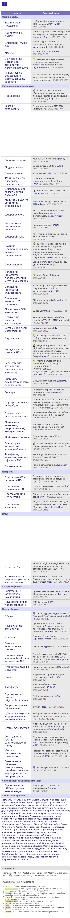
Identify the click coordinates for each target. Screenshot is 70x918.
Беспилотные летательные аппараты (13, 226)
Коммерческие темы (23, 856)
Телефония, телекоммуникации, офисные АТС (17, 457)
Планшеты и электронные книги (16, 415)
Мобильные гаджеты (17, 437)
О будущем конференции (53, 799)
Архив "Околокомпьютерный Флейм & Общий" (26, 836)
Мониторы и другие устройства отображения (17, 202)
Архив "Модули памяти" (55, 805)
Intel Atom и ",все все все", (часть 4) (31, 891)
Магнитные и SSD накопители (15, 311)
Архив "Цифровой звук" (13, 813)
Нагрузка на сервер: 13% (45, 876)
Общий (9, 616)
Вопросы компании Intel (28, 843)
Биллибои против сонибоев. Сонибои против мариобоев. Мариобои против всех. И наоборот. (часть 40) (35, 894)
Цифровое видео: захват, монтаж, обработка (15, 191)
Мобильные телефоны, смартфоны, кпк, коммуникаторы (15, 427)
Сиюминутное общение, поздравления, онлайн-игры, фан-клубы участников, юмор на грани (16, 769)
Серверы (10, 392)
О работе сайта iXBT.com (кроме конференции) (14, 788)
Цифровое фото (14, 214)
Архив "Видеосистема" (12, 808)
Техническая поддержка (12, 24)
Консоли (9, 893)
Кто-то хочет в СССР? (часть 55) (25, 903)
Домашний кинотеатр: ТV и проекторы (14, 301)
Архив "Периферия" (37, 813)
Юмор (8, 887)
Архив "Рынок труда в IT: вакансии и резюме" (43, 848)
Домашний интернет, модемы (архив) (34, 818)
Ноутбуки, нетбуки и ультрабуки (17, 404)
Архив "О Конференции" (13, 802)
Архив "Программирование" (48, 829)
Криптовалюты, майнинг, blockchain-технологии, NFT (17, 658)
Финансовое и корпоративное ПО (18, 851)
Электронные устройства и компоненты (13, 594)
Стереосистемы (14, 264)
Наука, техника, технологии (14, 627)
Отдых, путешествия (17, 727)
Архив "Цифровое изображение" (52, 810)
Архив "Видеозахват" (35, 808)
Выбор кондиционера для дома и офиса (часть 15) (39, 889)
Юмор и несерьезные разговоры (13, 753)
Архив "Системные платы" (29, 805)
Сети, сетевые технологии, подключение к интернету (14, 368)
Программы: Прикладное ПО (14, 488)
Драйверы (6, 832)
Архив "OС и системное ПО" (29, 827)
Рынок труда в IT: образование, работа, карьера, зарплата (15, 77)
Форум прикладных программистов (31, 832)
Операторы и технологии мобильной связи (15, 446)
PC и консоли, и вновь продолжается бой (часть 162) (31, 905)
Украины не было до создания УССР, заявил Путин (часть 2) (36, 912)
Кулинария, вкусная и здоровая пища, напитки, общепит (17, 716)
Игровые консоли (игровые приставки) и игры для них (17, 579)
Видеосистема (13, 173)
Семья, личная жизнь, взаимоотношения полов (16, 741)
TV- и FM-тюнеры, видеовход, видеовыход (15, 181)
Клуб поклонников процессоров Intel (16, 603)
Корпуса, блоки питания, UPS (14, 351)
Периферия (12, 338)
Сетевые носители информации (16, 329)
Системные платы (15, 160)
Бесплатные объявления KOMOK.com (20, 799)
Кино (8, 677)
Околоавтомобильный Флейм (36, 840)
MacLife (9, 52)
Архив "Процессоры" (37, 802)
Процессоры (12, 95)
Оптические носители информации (13, 320)
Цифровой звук (14, 236)
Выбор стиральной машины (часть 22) (34, 901)
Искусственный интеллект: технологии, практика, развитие (17, 63)
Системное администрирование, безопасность (17, 382)
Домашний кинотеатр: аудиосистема (13, 289)
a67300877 (27, 876)
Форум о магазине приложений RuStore (21, 846)
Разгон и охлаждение (12, 107)
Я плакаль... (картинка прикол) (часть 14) (27, 887)
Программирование (23, 829)
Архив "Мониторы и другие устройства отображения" (34, 809)
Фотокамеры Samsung (53, 843)
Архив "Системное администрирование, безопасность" (30, 820)
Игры (7, 905)
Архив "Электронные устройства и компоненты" (28, 833)
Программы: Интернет (12, 506)
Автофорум (11, 687)
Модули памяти (14, 167)
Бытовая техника (15, 466)
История (10, 637)
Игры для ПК (12, 567)
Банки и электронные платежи (13, 646)
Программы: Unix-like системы (15, 495)
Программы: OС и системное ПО (15, 479)
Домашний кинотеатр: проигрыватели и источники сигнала (16, 276)
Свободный (25, 859)
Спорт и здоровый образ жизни (16, 707)
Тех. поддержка (11, 891)
